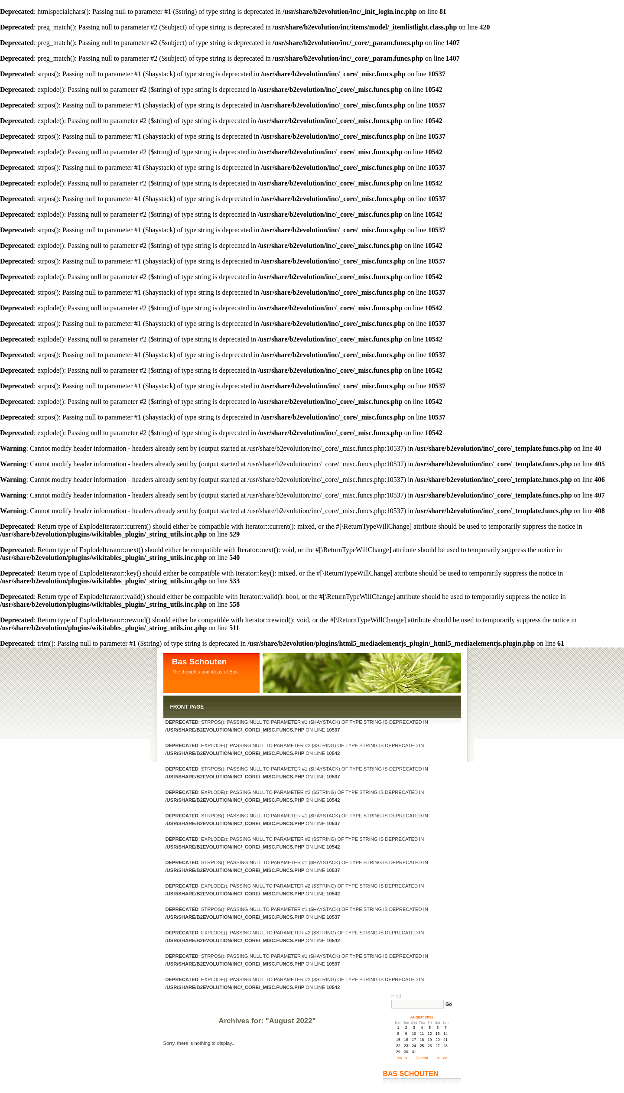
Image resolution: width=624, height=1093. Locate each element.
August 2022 (422, 1017)
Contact (182, 1002)
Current (422, 1058)
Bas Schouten (199, 661)
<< (399, 1058)
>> (445, 1058)
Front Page (187, 707)
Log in (216, 1002)
